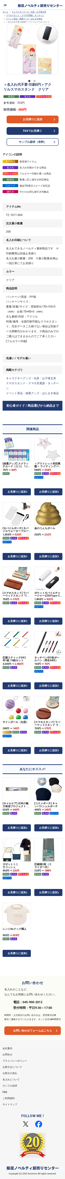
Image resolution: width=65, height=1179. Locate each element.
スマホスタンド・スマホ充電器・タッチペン (25, 15)
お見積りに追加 (32, 119)
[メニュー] (5, 5)
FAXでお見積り (32, 130)
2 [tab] (35, 81)
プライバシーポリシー (15, 1060)
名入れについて (11, 1079)
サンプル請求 (10, 1085)
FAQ (5, 1092)
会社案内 (7, 1048)
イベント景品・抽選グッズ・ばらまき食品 (24, 19)
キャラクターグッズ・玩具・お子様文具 (29, 12)
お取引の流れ (10, 1073)
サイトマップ (10, 1104)
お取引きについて (12, 1067)
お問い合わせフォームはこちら (32, 1030)
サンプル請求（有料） (32, 142)
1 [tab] (30, 81)
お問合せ (7, 1054)
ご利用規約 (9, 1098)
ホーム (5, 12)
